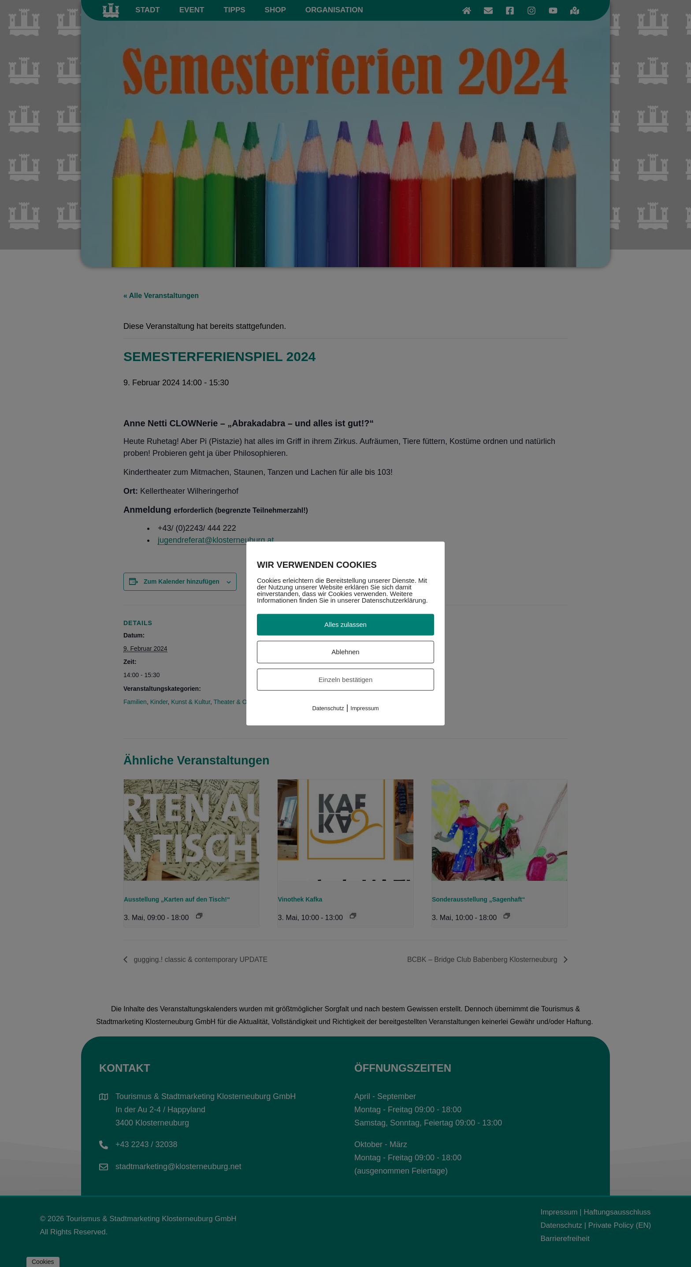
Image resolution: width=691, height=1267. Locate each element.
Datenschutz (328, 708)
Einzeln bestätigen (346, 679)
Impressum (364, 708)
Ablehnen (345, 651)
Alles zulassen (345, 624)
